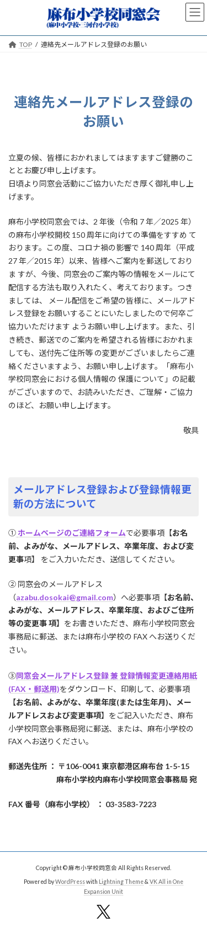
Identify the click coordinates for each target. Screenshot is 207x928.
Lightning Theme (121, 881)
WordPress (70, 881)
